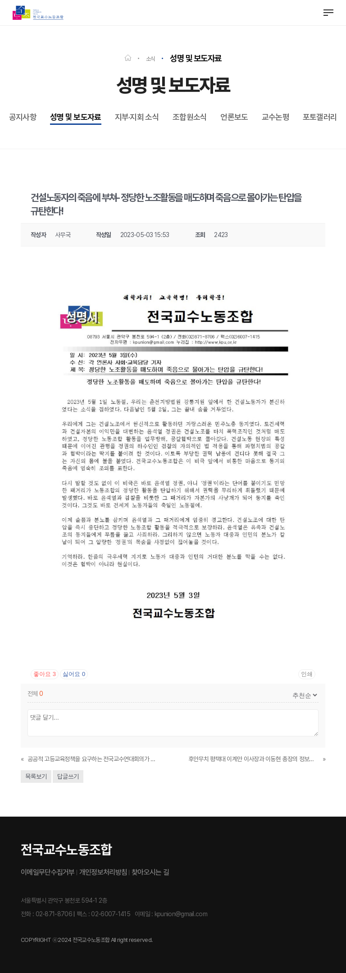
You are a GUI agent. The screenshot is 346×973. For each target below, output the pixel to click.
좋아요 (44, 674)
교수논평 (275, 117)
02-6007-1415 (110, 914)
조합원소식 (190, 117)
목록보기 (36, 776)
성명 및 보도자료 (75, 117)
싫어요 (74, 674)
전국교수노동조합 (66, 849)
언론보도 (234, 117)
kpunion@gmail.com (181, 914)
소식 (150, 58)
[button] (328, 12)
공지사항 (22, 117)
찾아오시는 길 (150, 872)
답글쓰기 (68, 776)
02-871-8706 (54, 914)
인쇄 (307, 674)
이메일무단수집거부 (48, 872)
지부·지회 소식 (137, 117)
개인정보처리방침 (103, 872)
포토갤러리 (320, 117)
